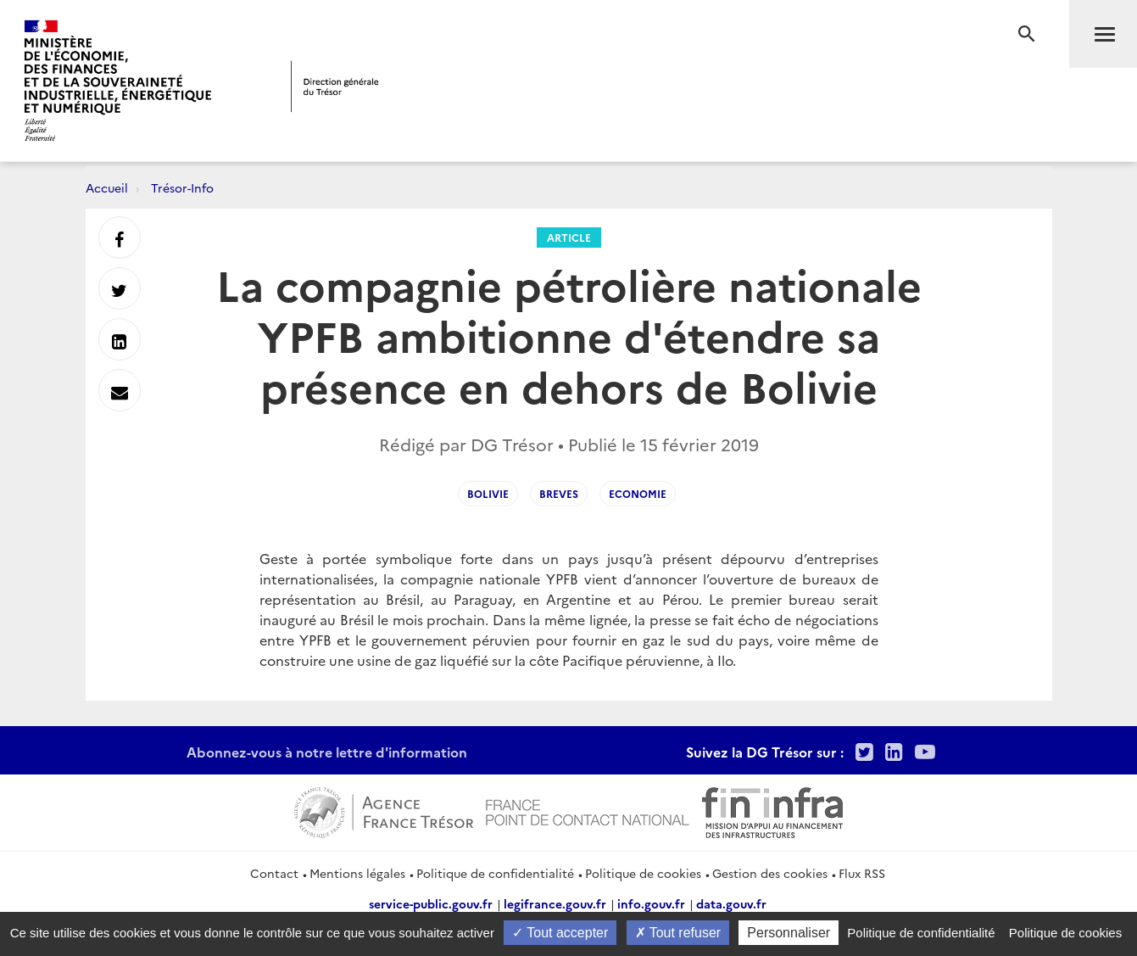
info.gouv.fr (651, 903)
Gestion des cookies (770, 872)
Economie (637, 493)
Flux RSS (862, 872)
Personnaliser (788, 932)
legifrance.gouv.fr (555, 903)
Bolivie (488, 493)
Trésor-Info (182, 187)
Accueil (107, 187)
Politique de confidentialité (495, 872)
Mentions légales (357, 872)
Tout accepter (560, 932)
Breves (558, 493)
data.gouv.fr (731, 903)
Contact (274, 872)
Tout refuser (678, 932)
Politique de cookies (643, 872)
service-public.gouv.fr (431, 903)
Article (569, 237)
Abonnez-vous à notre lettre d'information (327, 751)
